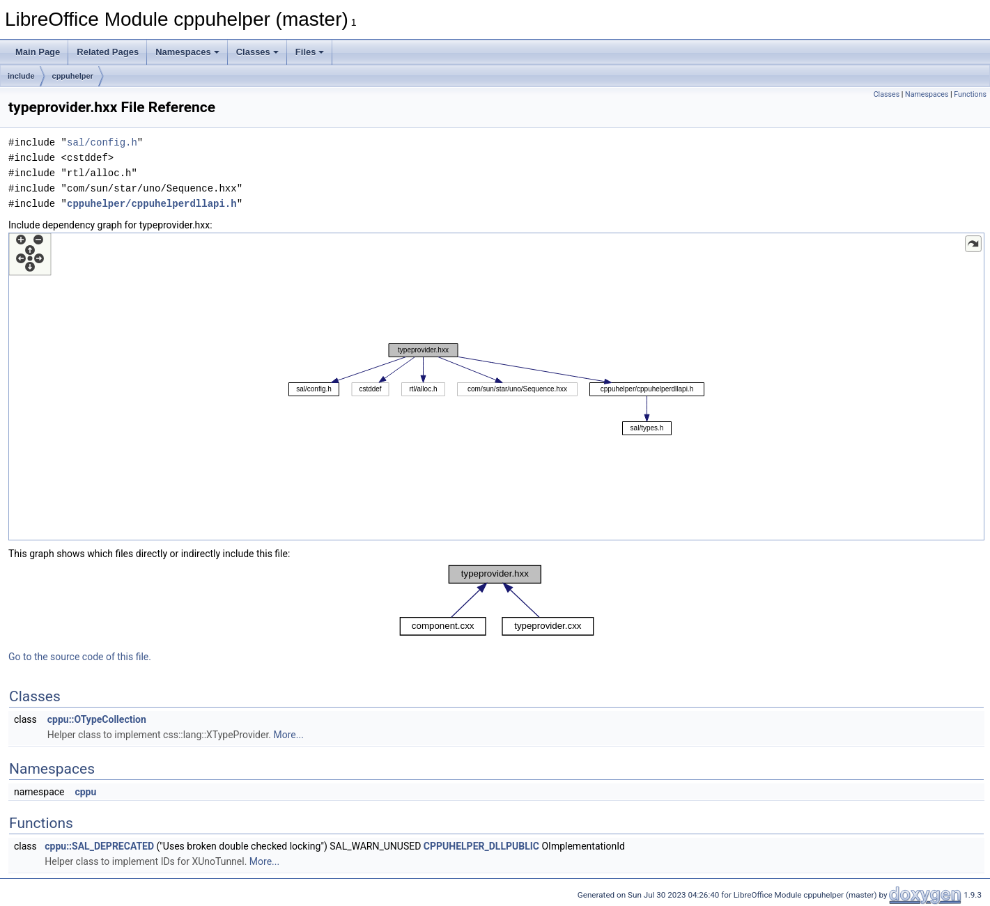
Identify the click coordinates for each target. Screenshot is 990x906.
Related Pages (108, 52)
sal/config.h (102, 142)
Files (310, 52)
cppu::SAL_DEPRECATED (99, 846)
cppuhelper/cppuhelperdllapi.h (152, 203)
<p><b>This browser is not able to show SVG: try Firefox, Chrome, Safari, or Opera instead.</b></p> (496, 386)
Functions (970, 94)
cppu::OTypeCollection (96, 719)
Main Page (37, 52)
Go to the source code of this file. (79, 656)
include (21, 76)
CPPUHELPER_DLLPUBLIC (481, 846)
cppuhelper (72, 76)
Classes (257, 52)
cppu (85, 791)
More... (289, 734)
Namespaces (187, 52)
